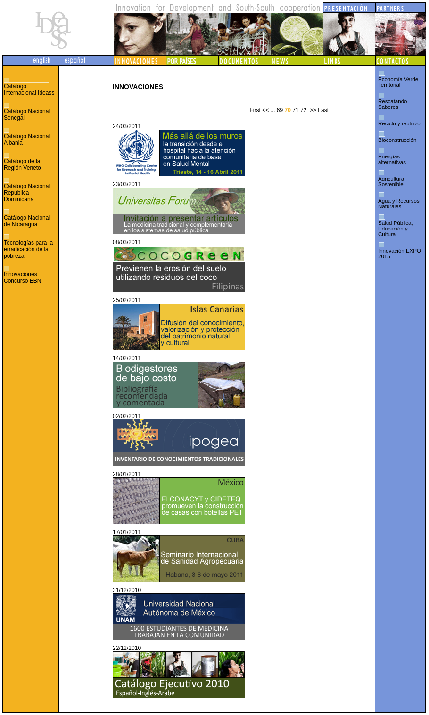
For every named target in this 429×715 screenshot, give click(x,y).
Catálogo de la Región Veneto (22, 164)
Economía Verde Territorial (398, 82)
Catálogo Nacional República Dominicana (27, 193)
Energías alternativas (392, 159)
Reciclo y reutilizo (399, 123)
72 (303, 110)
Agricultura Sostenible (391, 181)
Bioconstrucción (397, 140)
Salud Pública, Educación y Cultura (395, 228)
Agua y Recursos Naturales (399, 203)
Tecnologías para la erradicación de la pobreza (28, 249)
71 (295, 110)
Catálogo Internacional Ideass (29, 89)
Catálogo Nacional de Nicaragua (27, 221)
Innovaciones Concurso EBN (22, 277)
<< (265, 110)
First (254, 110)
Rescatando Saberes (392, 104)
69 (280, 110)
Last (323, 110)
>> (313, 110)
